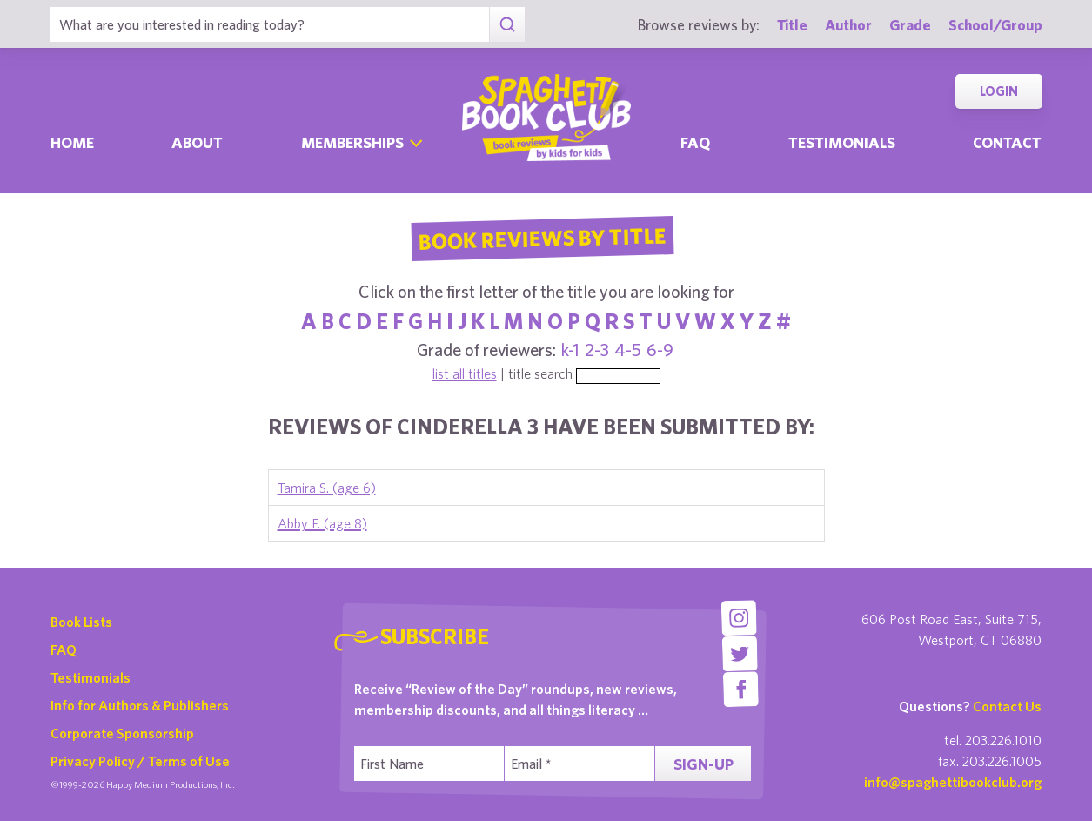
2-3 (597, 350)
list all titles (464, 373)
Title (792, 25)
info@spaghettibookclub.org (953, 782)
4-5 (627, 350)
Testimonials (841, 142)
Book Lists (81, 621)
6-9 (659, 350)
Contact (1007, 142)
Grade (910, 25)
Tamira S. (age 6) (327, 487)
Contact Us (1007, 706)
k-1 (570, 350)
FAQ (63, 649)
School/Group (995, 25)
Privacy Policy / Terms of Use (140, 761)
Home (72, 142)
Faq (695, 142)
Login (999, 91)
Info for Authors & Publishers (139, 705)
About (197, 142)
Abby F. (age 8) (322, 523)
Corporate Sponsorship (122, 733)
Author (848, 25)
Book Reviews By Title (543, 237)
